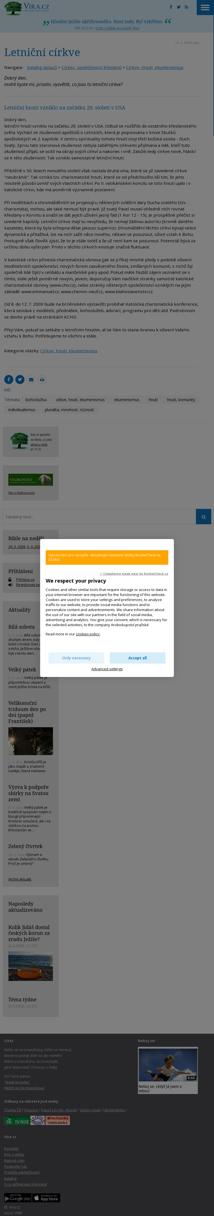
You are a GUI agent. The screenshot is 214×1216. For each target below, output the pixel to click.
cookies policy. (88, 633)
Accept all (137, 657)
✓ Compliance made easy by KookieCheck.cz (134, 574)
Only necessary (76, 657)
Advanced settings (107, 668)
